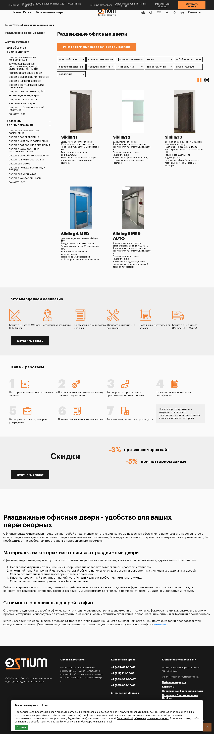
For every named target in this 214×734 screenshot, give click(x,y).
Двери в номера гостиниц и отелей (27, 168)
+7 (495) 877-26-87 (123, 667)
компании (161, 624)
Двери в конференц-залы (25, 178)
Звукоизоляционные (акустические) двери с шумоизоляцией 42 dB (24, 66)
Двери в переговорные (24, 137)
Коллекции (14, 121)
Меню (17, 12)
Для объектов (16, 48)
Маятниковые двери (22, 103)
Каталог (28, 12)
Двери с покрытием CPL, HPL (27, 91)
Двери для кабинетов (22, 174)
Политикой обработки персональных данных (143, 718)
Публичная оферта (174, 682)
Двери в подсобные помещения (29, 145)
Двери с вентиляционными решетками (26, 86)
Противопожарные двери (25, 73)
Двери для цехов (19, 163)
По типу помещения (20, 125)
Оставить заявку (192, 5)
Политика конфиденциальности (182, 691)
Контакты (194, 12)
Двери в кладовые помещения (28, 141)
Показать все (17, 114)
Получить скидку (30, 474)
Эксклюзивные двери (49, 12)
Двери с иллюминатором (25, 81)
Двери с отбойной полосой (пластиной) (26, 108)
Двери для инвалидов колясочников (22, 58)
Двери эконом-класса (23, 99)
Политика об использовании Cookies (180, 696)
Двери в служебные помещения (29, 155)
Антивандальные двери (24, 95)
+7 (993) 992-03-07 (123, 679)
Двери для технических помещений (24, 131)
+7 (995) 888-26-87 (123, 685)
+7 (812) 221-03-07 (123, 673)
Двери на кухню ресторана (26, 159)
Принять (21, 727)
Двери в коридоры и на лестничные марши (24, 150)
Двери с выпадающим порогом (29, 77)
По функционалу (18, 52)
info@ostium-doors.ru (162, 5)
